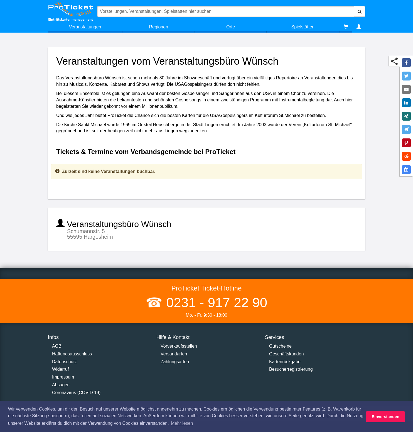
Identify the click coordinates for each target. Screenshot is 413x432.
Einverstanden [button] (385, 416)
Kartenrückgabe (285, 361)
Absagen (61, 384)
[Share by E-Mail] (406, 89)
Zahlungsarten (175, 361)
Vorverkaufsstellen (179, 346)
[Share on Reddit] (406, 156)
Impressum (63, 377)
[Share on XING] (406, 116)
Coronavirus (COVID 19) (76, 392)
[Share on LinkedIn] (406, 102)
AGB (57, 346)
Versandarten (174, 354)
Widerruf (60, 369)
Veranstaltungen (85, 27)
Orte (230, 27)
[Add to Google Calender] (406, 169)
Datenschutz (64, 361)
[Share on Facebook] (406, 62)
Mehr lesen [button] (182, 423)
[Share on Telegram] (406, 129)
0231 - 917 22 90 (215, 302)
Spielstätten (303, 27)
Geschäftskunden (286, 354)
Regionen (158, 27)
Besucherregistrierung (291, 369)
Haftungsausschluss (72, 354)
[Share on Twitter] (406, 76)
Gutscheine (280, 346)
